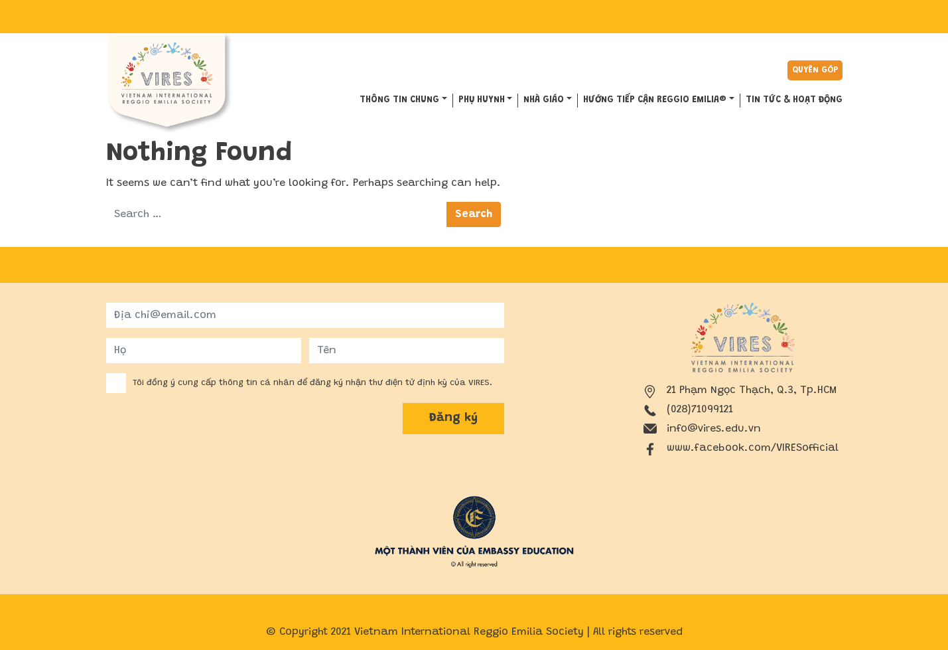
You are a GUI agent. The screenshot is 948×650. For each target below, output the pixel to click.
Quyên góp (815, 70)
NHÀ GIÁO (543, 100)
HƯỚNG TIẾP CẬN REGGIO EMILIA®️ (654, 100)
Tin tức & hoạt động (794, 100)
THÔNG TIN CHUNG (399, 100)
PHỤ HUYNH (481, 100)
